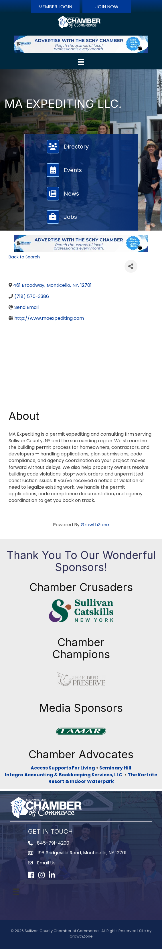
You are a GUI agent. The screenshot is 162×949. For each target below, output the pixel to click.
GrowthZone (95, 524)
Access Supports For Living (63, 768)
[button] (55, 6)
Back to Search (24, 257)
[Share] (131, 266)
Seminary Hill (115, 768)
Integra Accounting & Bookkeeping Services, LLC (64, 774)
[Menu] (81, 62)
